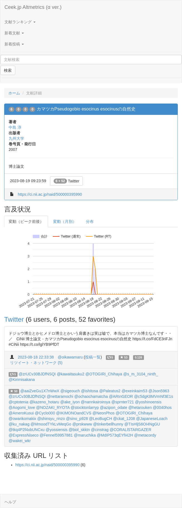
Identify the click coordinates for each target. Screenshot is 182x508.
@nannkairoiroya (95, 402)
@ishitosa (89, 391)
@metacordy (145, 435)
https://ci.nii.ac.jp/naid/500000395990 (50, 194)
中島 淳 (15, 127)
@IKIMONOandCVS (73, 413)
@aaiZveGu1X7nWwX (39, 391)
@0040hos (162, 407)
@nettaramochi (60, 396)
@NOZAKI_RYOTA (52, 407)
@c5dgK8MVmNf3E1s (153, 396)
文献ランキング (20, 22)
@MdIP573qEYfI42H (115, 435)
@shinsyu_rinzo (51, 418)
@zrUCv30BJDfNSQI (37, 374)
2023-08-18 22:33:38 (36, 357)
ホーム (14, 93)
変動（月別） (64, 221)
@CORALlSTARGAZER (130, 429)
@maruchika (85, 435)
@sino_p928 (77, 418)
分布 (90, 221)
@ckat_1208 (124, 418)
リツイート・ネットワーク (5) (36, 362)
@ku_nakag (19, 424)
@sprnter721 (122, 402)
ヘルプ (10, 502)
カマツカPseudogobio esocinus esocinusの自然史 (86, 109)
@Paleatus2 (109, 391)
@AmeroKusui (21, 413)
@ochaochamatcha (91, 396)
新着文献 (14, 33)
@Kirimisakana (22, 379)
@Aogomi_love (22, 407)
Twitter (66, 181)
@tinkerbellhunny (108, 424)
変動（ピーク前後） (26, 221)
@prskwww (82, 424)
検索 (8, 70)
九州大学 (16, 138)
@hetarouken (140, 407)
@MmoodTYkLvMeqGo (51, 424)
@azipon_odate (113, 407)
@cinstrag (99, 429)
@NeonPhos (104, 413)
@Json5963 (158, 391)
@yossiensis (57, 429)
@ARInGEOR (121, 396)
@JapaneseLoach (152, 418)
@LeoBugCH (100, 418)
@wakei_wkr (20, 441)
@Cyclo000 (45, 413)
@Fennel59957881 (56, 435)
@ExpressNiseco (24, 435)
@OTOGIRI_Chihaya (103, 374)
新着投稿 (14, 44)
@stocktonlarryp (85, 407)
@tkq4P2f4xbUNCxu (26, 429)
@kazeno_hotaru (44, 402)
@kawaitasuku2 (70, 374)
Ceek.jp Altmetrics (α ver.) (32, 7)
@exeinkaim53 (134, 391)
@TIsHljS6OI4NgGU (142, 424)
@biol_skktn (79, 429)
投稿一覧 (93, 357)
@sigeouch (70, 391)
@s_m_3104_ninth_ (140, 374)
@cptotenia (18, 402)
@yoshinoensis (148, 402)
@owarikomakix (22, 418)
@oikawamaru (70, 357)
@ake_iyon (70, 402)
